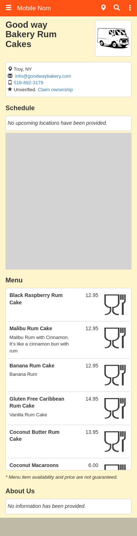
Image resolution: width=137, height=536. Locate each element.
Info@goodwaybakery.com (43, 76)
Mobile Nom (28, 8)
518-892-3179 (28, 82)
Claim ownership (55, 89)
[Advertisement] (68, 201)
